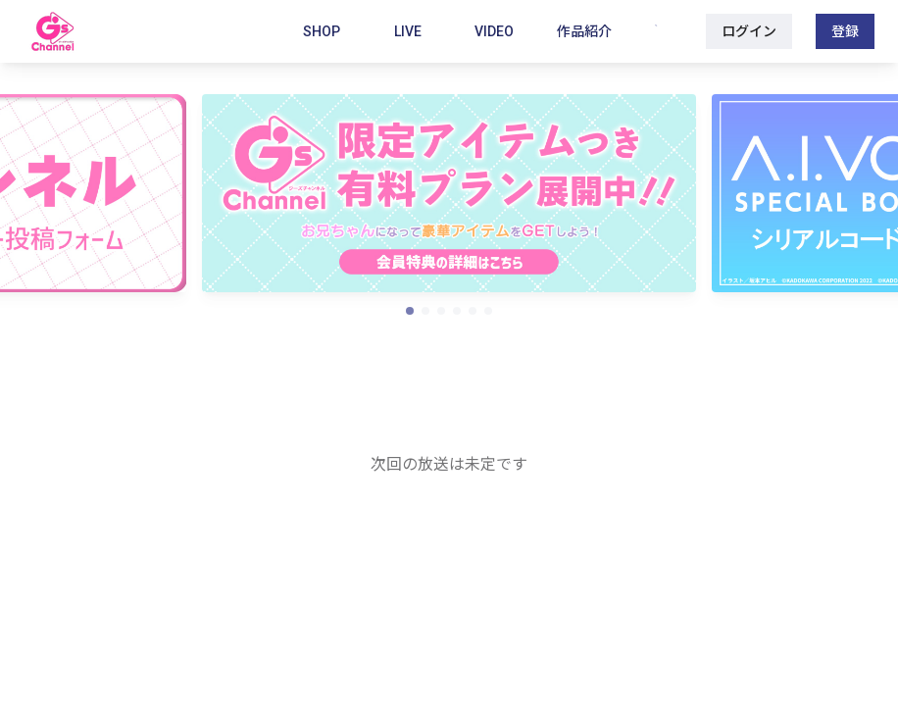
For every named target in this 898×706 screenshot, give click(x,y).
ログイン (749, 31)
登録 (845, 31)
